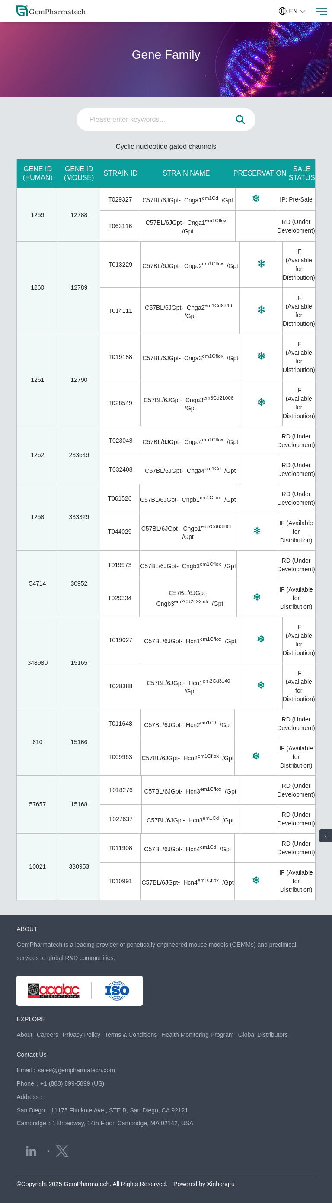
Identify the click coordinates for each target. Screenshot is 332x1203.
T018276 (121, 790)
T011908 (120, 847)
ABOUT (26, 929)
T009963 (120, 756)
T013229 (120, 264)
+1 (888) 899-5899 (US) (72, 1083)
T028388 (120, 686)
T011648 (120, 723)
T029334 (119, 598)
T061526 (119, 498)
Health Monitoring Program (197, 1034)
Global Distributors (263, 1034)
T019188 (120, 356)
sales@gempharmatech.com (76, 1070)
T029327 (120, 199)
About (24, 1034)
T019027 (120, 639)
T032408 (120, 469)
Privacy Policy (81, 1034)
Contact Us (31, 1054)
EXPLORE (30, 1019)
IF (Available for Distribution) (296, 532)
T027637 (121, 819)
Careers (47, 1034)
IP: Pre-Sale (296, 199)
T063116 (120, 226)
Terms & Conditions (131, 1034)
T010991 (120, 881)
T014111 (120, 310)
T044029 (119, 531)
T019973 (119, 564)
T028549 (120, 403)
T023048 (120, 440)
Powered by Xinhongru (204, 1184)
